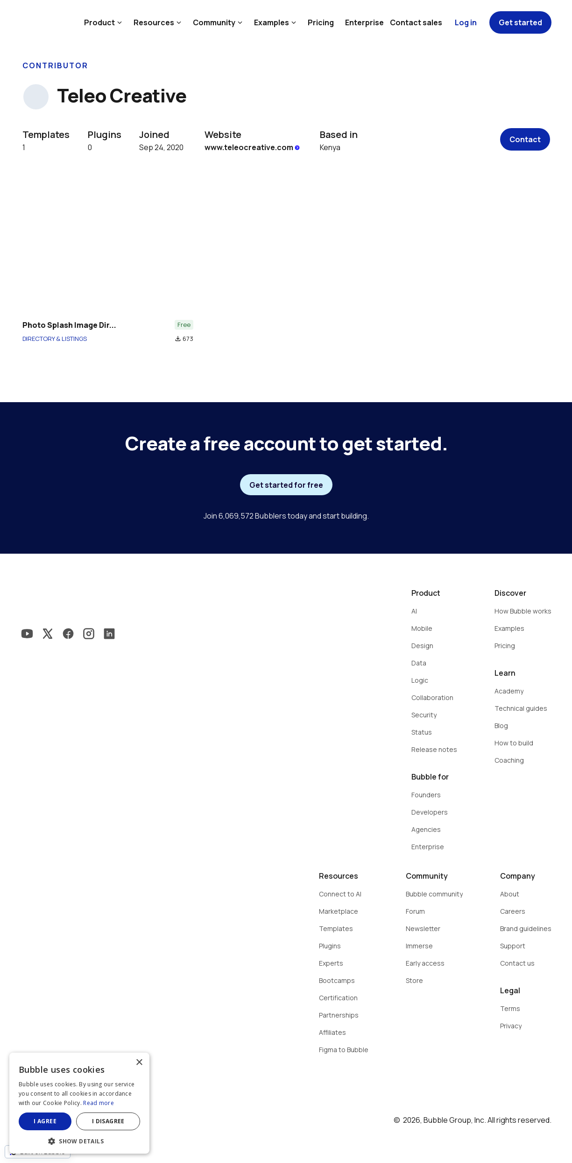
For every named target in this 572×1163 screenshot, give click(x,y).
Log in (466, 22)
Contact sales (416, 22)
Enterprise (364, 22)
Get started (520, 22)
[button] (79, 1140)
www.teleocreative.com (253, 147)
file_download (178, 338)
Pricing (321, 22)
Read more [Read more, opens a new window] (98, 1103)
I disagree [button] (108, 1121)
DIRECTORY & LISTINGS (54, 338)
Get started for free (286, 485)
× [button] (138, 1062)
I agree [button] (45, 1121)
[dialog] (79, 1103)
